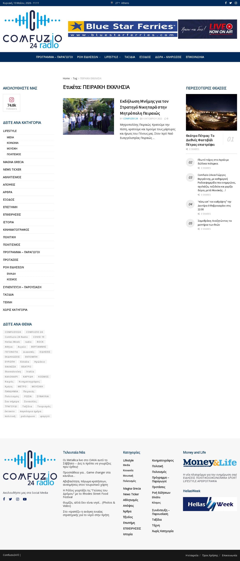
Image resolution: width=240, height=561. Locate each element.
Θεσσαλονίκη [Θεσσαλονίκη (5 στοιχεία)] (13, 371)
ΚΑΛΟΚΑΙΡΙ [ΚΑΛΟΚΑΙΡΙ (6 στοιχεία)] (11, 376)
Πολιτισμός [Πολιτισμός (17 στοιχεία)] (12, 396)
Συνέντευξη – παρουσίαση (22, 287)
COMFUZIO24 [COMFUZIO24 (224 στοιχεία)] (13, 331)
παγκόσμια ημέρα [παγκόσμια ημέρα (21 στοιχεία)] (30, 411)
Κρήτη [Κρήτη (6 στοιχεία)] (9, 386)
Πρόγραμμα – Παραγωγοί (54, 57)
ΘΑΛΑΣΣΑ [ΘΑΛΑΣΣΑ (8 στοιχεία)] (10, 366)
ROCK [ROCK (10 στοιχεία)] (40, 341)
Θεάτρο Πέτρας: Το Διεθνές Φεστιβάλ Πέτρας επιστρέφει (200, 140)
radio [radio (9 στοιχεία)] (28, 341)
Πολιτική (9, 237)
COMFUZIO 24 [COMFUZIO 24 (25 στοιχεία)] (34, 331)
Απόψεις (9, 184)
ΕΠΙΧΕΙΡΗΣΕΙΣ (12, 214)
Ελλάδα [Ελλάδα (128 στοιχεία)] (24, 361)
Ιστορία (8, 222)
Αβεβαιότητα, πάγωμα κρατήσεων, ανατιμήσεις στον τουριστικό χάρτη (85, 482)
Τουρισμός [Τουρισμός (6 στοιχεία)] (44, 406)
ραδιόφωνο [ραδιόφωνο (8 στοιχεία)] (28, 416)
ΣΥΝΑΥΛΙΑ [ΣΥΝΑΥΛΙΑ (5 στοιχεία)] (43, 396)
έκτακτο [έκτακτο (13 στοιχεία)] (10, 411)
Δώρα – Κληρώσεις (168, 57)
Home (66, 78)
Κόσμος (12, 279)
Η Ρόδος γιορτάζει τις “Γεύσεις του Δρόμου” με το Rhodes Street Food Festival (85, 493)
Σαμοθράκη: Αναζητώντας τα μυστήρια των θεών (215, 222)
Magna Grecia (13, 162)
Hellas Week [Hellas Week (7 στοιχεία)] (12, 341)
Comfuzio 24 (130, 118)
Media (10, 137)
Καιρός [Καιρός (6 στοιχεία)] (9, 381)
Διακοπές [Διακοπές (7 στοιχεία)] (28, 351)
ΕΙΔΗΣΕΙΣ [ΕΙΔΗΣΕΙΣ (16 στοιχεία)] (45, 351)
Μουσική (12, 148)
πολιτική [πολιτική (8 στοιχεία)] (10, 416)
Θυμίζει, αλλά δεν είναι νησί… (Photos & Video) (89, 504)
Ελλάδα (11, 273)
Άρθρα (7, 192)
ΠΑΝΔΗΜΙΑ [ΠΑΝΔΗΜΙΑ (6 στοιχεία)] (11, 391)
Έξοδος (145, 57)
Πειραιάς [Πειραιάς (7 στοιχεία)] (28, 391)
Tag (75, 78)
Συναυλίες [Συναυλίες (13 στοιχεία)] (30, 401)
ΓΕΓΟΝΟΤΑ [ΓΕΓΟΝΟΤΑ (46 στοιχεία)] (11, 351)
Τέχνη (7, 302)
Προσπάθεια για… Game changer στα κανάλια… (86, 474)
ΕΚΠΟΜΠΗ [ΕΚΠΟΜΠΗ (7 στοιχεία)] (31, 356)
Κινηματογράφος (16, 230)
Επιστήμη (10, 207)
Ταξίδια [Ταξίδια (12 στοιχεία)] (27, 406)
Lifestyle (111, 57)
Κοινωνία (12, 143)
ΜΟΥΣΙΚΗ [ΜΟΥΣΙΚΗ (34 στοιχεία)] (37, 386)
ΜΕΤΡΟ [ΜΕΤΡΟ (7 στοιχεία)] (22, 386)
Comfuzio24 (10, 555)
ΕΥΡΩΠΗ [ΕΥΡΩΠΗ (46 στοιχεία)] (10, 361)
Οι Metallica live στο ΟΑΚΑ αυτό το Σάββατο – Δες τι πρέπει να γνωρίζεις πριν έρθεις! (87, 463)
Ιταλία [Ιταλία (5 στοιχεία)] (30, 371)
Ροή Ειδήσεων (87, 57)
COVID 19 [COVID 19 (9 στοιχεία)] (38, 336)
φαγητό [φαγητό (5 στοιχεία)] (45, 416)
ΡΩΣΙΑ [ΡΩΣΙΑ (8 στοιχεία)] (28, 396)
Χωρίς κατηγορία (15, 310)
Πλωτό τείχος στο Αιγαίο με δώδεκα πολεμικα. (213, 161)
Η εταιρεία (192, 555)
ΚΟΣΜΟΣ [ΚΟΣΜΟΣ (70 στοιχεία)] (43, 376)
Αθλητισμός (12, 177)
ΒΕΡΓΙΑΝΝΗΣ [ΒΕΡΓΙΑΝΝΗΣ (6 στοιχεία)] (38, 346)
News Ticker (12, 169)
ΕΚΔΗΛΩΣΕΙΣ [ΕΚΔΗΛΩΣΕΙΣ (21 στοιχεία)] (12, 356)
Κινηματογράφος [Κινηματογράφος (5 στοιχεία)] (29, 381)
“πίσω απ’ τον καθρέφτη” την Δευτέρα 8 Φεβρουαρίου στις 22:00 (214, 205)
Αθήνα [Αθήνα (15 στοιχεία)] (9, 346)
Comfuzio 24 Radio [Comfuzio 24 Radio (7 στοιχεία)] (16, 336)
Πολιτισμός (14, 154)
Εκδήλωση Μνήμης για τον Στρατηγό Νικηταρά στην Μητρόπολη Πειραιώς (144, 107)
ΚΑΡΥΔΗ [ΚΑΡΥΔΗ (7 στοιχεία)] (28, 376)
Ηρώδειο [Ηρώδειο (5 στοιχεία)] (39, 361)
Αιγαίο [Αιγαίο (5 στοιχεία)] (22, 346)
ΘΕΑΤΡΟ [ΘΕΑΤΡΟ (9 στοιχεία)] (26, 366)
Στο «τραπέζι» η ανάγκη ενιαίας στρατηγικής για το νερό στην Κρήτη (86, 513)
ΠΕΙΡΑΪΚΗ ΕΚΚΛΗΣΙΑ (90, 78)
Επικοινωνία (195, 57)
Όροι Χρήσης (210, 555)
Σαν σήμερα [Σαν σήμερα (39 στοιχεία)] (12, 401)
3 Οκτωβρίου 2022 (151, 118)
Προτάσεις (10, 260)
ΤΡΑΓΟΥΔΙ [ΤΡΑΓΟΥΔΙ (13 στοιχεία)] (11, 406)
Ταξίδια (129, 57)
